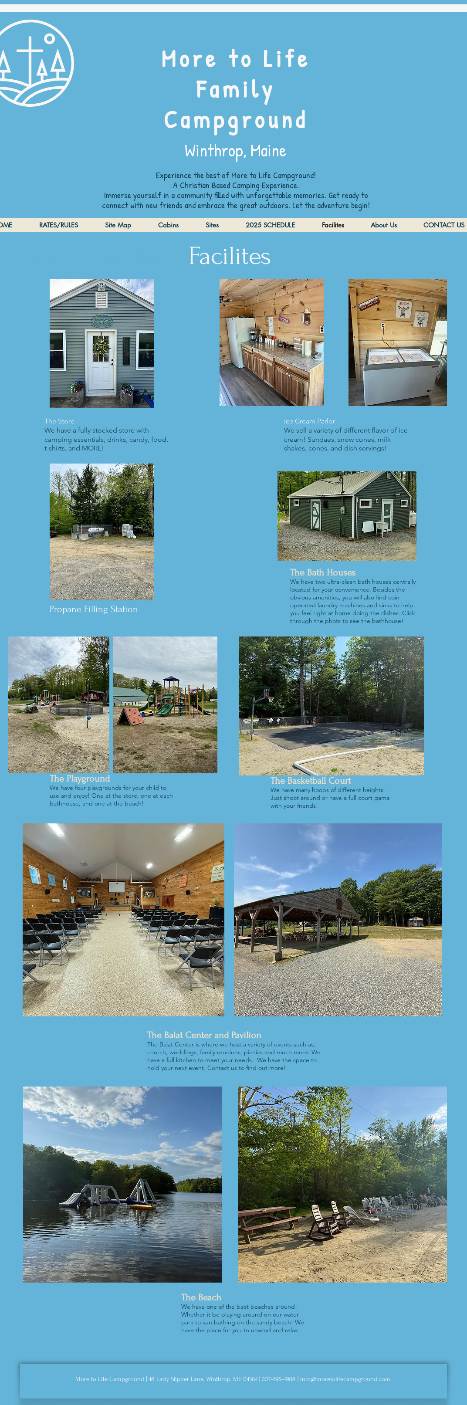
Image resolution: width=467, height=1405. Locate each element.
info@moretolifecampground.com (345, 1379)
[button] (346, 516)
